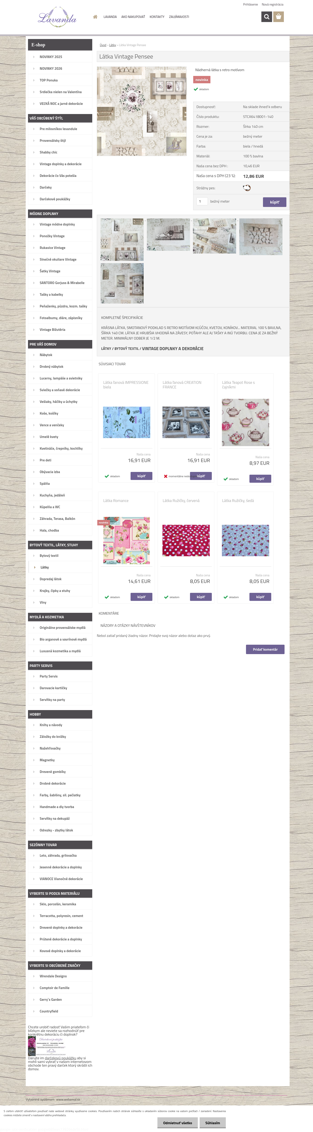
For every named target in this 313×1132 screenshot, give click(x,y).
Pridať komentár (265, 649)
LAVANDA (110, 16)
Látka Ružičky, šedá (238, 500)
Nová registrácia (272, 4)
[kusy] (202, 201)
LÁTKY (106, 348)
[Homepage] (95, 16)
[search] (266, 16)
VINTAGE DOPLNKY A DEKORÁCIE (173, 348)
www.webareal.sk (68, 1099)
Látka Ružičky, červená (181, 500)
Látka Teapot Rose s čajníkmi (238, 384)
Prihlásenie (250, 4)
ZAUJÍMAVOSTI (179, 16)
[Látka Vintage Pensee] (141, 68)
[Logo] (57, 17)
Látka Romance (116, 500)
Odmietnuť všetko (177, 1123)
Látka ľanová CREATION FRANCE (182, 384)
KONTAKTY (157, 16)
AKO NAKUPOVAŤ (133, 16)
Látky (112, 45)
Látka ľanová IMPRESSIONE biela (125, 384)
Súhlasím (212, 1123)
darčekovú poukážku (60, 1058)
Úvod (103, 45)
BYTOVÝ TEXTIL (127, 348)
